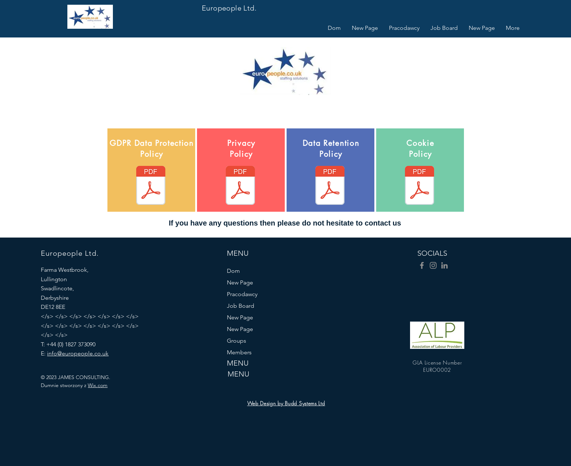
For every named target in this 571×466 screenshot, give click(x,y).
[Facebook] (421, 265)
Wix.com (97, 385)
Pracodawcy (242, 294)
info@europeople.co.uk (78, 353)
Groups (236, 340)
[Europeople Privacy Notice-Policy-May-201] (240, 186)
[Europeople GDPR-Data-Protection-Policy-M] (150, 186)
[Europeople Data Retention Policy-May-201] (330, 186)
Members (239, 352)
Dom (233, 270)
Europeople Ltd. (229, 8)
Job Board (240, 305)
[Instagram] (433, 265)
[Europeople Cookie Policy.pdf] (419, 186)
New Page (240, 282)
